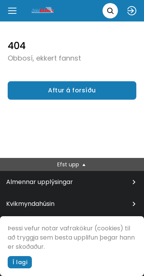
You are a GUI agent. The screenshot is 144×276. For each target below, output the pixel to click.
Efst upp (72, 164)
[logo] (43, 10)
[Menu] (12, 10)
